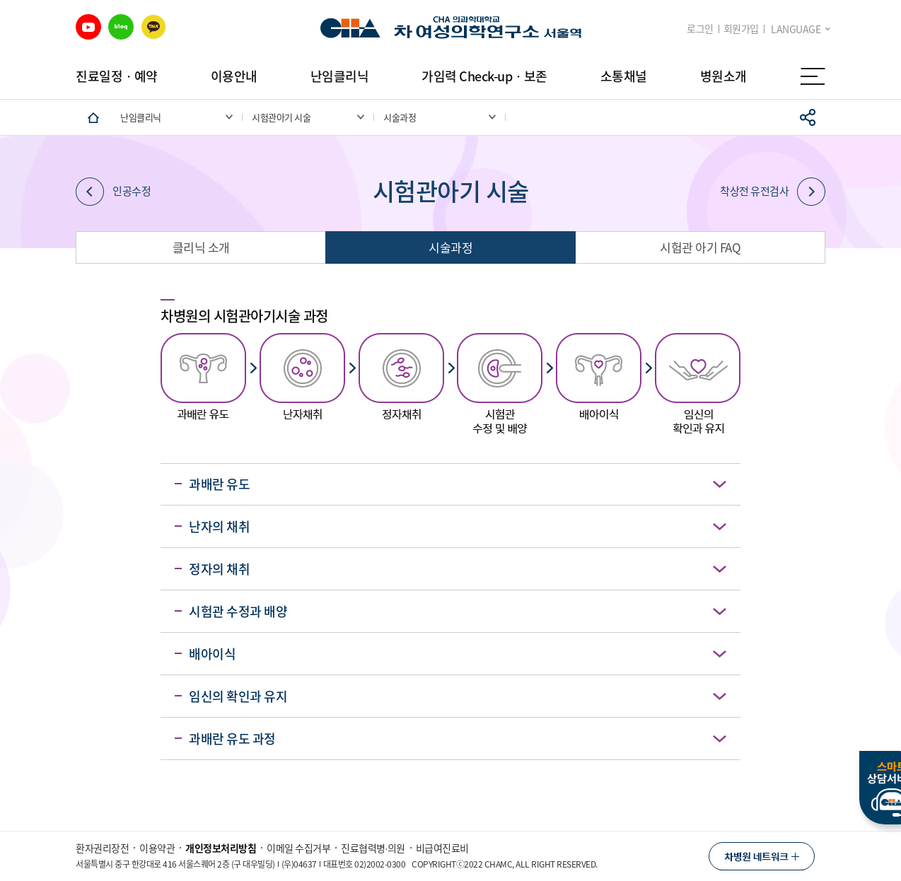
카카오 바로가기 (153, 27)
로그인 (700, 28)
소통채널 (623, 76)
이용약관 (157, 848)
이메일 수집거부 (298, 848)
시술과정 (450, 247)
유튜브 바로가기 (88, 27)
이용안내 (234, 76)
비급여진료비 (442, 848)
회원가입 (741, 28)
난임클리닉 (339, 76)
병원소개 (723, 76)
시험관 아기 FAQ (700, 247)
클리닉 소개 (201, 247)
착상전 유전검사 (772, 191)
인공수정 (113, 191)
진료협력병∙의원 (373, 848)
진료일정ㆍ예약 (117, 76)
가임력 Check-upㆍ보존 (484, 76)
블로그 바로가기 (121, 27)
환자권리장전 (102, 848)
